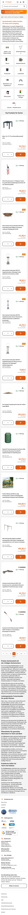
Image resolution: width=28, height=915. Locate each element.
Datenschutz (4, 896)
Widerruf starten (14, 886)
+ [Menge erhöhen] (11, 154)
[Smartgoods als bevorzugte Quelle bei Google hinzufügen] (9, 832)
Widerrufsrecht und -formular (8, 909)
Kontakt (3, 807)
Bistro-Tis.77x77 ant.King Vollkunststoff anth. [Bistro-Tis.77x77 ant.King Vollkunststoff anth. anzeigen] (12, 137)
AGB (2, 899)
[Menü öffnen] (3, 2)
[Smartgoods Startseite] (8, 2)
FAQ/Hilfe (3, 804)
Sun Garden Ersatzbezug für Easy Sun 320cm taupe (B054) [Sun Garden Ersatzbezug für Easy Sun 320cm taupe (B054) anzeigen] (14, 405)
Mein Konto (4, 802)
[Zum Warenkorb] (24, 2)
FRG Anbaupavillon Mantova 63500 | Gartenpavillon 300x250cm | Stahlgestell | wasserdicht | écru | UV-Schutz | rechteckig (13, 540)
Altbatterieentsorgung (6, 902)
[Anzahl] (8, 154)
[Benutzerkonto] (20, 2)
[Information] (17, 2)
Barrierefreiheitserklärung (7, 906)
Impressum (4, 893)
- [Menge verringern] (4, 154)
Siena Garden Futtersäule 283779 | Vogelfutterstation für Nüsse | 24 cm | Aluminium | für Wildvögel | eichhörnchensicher (12, 362)
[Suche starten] (24, 6)
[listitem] (7, 50)
